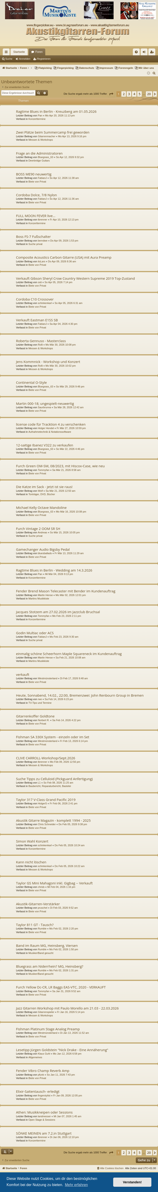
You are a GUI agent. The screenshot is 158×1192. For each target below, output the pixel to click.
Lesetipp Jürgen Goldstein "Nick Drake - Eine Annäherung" (62, 1049)
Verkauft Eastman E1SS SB (37, 320)
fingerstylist (44, 1095)
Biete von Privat (37, 181)
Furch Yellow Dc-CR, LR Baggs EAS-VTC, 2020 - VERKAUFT (61, 987)
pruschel (42, 907)
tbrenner (42, 219)
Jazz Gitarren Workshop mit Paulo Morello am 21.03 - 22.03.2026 (67, 1008)
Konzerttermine (37, 119)
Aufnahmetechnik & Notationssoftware (49, 431)
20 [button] (149, 94)
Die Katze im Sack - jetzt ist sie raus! (44, 486)
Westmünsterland (47, 678)
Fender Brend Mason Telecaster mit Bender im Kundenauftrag (65, 591)
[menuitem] (136, 51)
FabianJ (42, 178)
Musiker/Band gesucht (40, 953)
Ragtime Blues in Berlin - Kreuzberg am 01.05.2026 (56, 111)
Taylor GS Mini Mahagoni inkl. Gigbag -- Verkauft (54, 883)
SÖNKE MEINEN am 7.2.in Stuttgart (44, 1133)
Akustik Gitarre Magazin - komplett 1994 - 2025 (53, 820)
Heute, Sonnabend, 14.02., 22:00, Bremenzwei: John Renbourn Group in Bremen (80, 695)
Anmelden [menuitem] (145, 52)
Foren (39, 52)
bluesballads (45, 553)
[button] (111, 94)
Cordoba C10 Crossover (35, 299)
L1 (39, 782)
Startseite (19, 52)
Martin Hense (45, 595)
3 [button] (129, 94)
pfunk (41, 1074)
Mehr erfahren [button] (76, 1185)
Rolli (40, 344)
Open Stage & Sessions (41, 1119)
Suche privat (35, 244)
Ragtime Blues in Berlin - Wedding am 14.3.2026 (54, 570)
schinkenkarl (45, 303)
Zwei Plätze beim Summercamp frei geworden (52, 132)
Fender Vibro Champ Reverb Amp (42, 1070)
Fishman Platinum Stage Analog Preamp (48, 1029)
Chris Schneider (47, 824)
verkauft (22, 674)
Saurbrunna (44, 407)
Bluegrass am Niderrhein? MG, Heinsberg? (49, 966)
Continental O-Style (31, 382)
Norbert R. (43, 720)
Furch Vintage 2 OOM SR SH (38, 528)
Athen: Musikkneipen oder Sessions (44, 1112)
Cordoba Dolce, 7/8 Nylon (36, 195)
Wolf (40, 490)
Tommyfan (43, 470)
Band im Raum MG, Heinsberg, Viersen (47, 945)
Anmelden (24, 58)
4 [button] (134, 94)
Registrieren (44, 58)
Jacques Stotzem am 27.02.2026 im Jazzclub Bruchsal (58, 611)
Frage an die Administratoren (39, 153)
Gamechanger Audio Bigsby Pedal (43, 549)
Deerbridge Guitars (39, 160)
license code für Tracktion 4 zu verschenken (51, 424)
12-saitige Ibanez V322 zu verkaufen (44, 445)
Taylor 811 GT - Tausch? (35, 924)
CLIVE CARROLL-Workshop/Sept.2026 (45, 758)
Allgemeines (35, 1057)
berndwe (42, 240)
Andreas (42, 532)
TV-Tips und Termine (39, 702)
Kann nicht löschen (31, 862)
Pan (40, 115)
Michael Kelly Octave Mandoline (41, 507)
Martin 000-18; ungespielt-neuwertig (45, 403)
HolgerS (42, 803)
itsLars (41, 261)
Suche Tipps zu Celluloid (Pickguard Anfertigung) (54, 778)
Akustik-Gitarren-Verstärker (38, 904)
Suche (8, 58)
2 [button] (124, 94)
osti (40, 282)
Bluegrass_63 (45, 157)
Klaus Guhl (44, 1053)
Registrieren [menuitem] (152, 52)
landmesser (44, 1116)
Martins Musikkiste (38, 598)
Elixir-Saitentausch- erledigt (37, 1091)
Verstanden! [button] (132, 1182)
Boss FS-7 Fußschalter (33, 236)
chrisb (41, 887)
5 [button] (139, 94)
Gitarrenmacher (46, 136)
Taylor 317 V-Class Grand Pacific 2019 (45, 799)
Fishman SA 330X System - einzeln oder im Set (52, 737)
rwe (40, 699)
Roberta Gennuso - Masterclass (41, 340)
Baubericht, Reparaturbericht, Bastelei (49, 786)
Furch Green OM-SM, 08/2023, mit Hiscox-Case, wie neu (60, 466)
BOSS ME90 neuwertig (33, 174)
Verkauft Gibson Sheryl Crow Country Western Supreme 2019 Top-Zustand (75, 278)
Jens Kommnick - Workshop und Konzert (48, 361)
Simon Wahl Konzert (32, 841)
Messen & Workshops (40, 139)
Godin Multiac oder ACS (35, 633)
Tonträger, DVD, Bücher (41, 494)
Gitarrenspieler (46, 1012)
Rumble (42, 928)
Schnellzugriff (7, 52)
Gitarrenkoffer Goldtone (35, 716)
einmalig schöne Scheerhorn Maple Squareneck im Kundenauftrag (69, 653)
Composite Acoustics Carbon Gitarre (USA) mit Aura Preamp (63, 257)
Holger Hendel (46, 428)
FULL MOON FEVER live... (35, 215)
